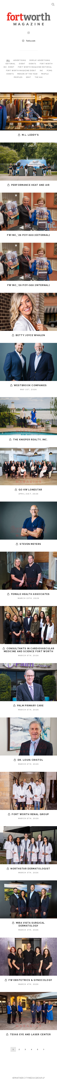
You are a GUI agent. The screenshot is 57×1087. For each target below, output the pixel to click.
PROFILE (45, 74)
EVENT (22, 64)
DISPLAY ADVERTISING (39, 60)
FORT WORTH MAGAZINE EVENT (21, 70)
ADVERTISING (19, 60)
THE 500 (39, 77)
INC (42, 70)
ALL (8, 60)
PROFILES (18, 77)
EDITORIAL (11, 64)
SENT (28, 77)
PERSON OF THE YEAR (27, 74)
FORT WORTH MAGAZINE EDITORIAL (35, 67)
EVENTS (33, 64)
